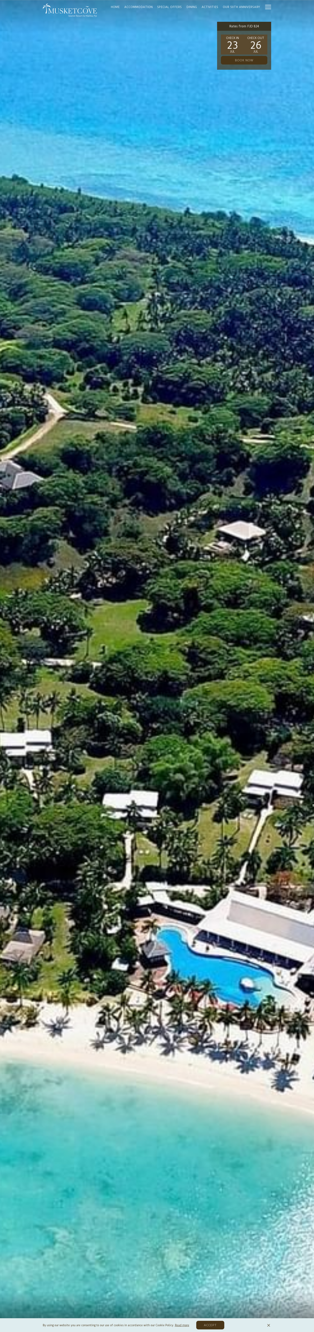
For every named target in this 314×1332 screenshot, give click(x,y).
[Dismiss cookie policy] (268, 1325)
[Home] (115, 7)
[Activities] (210, 7)
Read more (182, 1325)
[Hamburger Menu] (266, 7)
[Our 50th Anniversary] (241, 7)
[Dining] (191, 7)
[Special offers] (169, 7)
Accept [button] (210, 1325)
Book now (244, 60)
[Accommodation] (138, 7)
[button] (232, 45)
